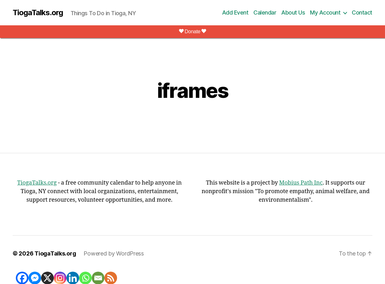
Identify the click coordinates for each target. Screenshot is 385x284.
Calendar (264, 12)
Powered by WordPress (114, 253)
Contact (362, 12)
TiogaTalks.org (38, 12)
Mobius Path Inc (300, 182)
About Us (293, 12)
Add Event (235, 12)
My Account (325, 12)
